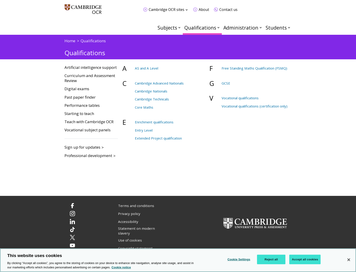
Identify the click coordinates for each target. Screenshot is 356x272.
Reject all (271, 259)
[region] (178, 260)
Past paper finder (80, 97)
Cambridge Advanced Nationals (159, 83)
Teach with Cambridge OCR (89, 121)
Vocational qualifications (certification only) (254, 106)
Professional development (88, 155)
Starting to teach (79, 113)
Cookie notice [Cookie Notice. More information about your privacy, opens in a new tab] (121, 267)
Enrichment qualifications (154, 122)
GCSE (226, 83)
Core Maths (144, 107)
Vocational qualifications (240, 98)
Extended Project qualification (158, 138)
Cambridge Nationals (151, 91)
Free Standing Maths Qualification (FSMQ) (254, 68)
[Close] (349, 260)
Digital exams (76, 88)
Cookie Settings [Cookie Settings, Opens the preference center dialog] (238, 259)
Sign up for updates (82, 147)
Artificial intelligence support (90, 67)
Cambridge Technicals (152, 99)
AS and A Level (146, 68)
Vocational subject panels (87, 129)
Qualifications (200, 27)
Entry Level (144, 130)
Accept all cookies (305, 259)
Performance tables (82, 105)
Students (276, 27)
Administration (240, 27)
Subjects (167, 27)
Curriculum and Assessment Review (89, 78)
